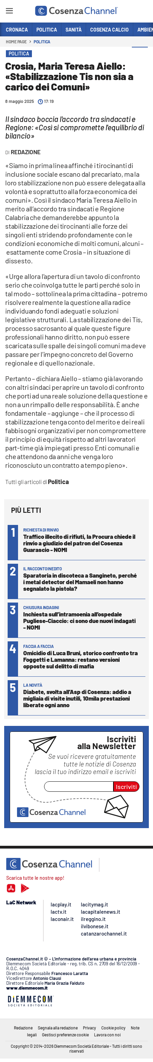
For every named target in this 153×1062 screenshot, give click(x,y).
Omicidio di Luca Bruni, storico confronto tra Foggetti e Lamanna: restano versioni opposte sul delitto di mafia (80, 659)
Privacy (89, 1027)
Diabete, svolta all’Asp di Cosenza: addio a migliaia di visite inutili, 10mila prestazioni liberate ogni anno (77, 698)
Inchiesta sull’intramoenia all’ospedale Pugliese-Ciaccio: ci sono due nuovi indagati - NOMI (79, 621)
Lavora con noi (107, 1034)
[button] (140, 55)
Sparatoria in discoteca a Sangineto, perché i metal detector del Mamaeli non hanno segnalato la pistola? (80, 582)
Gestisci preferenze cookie (65, 1034)
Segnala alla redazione (58, 1027)
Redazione (23, 1027)
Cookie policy (113, 1027)
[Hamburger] (9, 12)
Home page (16, 41)
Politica (42, 41)
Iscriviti (126, 786)
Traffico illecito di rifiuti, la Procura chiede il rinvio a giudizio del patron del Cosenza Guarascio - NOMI (79, 543)
